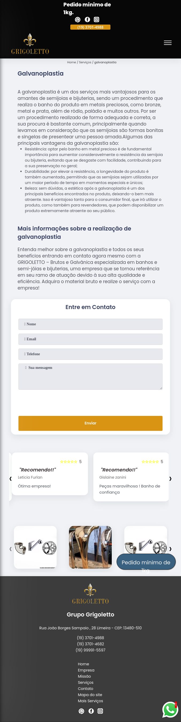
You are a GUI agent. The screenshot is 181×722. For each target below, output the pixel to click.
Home (83, 664)
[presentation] (90, 401)
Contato (85, 688)
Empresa (86, 670)
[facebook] (87, 20)
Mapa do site (90, 694)
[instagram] (96, 20)
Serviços (85, 682)
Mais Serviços (90, 701)
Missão (84, 676)
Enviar (90, 423)
